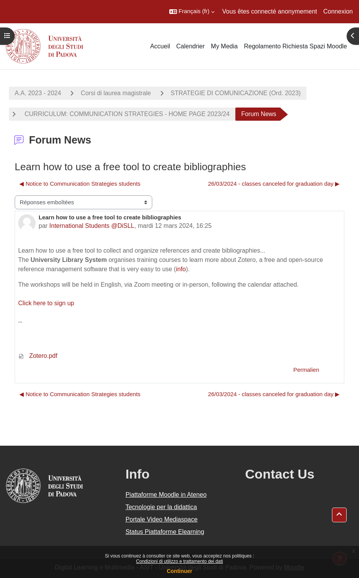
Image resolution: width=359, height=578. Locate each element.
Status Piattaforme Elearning (165, 531)
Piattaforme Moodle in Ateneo (166, 494)
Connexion (338, 11)
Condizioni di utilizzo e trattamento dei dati (179, 561)
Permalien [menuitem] (306, 370)
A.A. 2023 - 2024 (38, 93)
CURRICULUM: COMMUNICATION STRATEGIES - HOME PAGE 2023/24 (126, 114)
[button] (192, 11)
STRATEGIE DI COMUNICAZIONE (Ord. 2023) (236, 93)
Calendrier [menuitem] (190, 46)
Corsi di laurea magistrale (116, 93)
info (181, 269)
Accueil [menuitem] (160, 46)
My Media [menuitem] (224, 46)
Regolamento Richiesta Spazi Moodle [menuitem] (295, 46)
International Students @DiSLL (91, 225)
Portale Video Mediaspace (162, 519)
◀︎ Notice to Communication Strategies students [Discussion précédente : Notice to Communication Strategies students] (79, 184)
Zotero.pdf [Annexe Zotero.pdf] (37, 355)
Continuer (179, 571)
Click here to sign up (46, 303)
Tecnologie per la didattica (161, 507)
